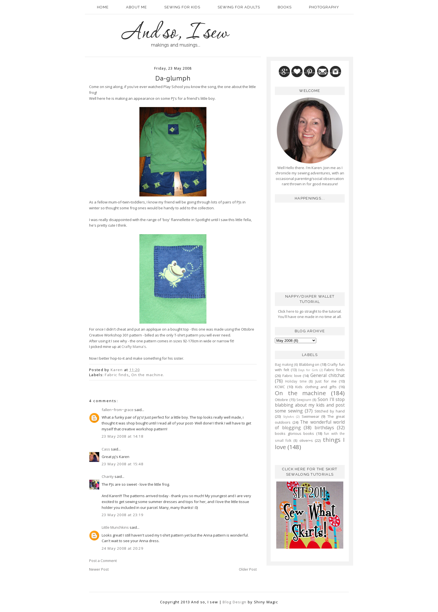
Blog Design (234, 601)
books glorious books (294, 433)
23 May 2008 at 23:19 (122, 514)
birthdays (324, 427)
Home (103, 7)
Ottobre (281, 399)
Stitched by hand (330, 411)
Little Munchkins (115, 527)
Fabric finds (117, 374)
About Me (136, 7)
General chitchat (327, 375)
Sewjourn (303, 399)
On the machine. (148, 374)
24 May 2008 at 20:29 (122, 548)
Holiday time (295, 381)
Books (285, 7)
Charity (108, 476)
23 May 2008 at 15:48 (122, 463)
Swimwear (310, 416)
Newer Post (99, 569)
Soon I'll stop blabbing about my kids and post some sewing (310, 405)
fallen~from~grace (118, 409)
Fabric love (291, 375)
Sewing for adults (239, 7)
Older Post (248, 569)
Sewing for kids (182, 7)
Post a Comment (103, 560)
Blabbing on (309, 364)
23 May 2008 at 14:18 (122, 436)
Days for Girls (308, 370)
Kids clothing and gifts (316, 386)
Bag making (284, 364)
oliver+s (306, 440)
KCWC (280, 386)
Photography (324, 7)
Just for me (326, 381)
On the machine (300, 393)
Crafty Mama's (134, 346)
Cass (106, 449)
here (289, 311)
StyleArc (288, 417)
